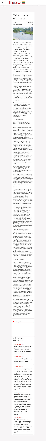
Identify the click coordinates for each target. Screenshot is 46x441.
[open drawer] (2, 2)
